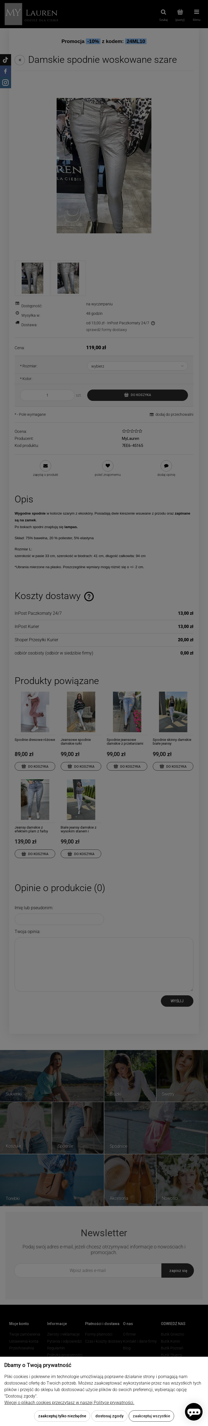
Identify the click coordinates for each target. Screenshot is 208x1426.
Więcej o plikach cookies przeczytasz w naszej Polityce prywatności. (69, 1402)
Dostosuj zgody (109, 1416)
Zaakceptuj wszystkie (151, 1416)
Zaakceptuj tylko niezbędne (62, 1416)
